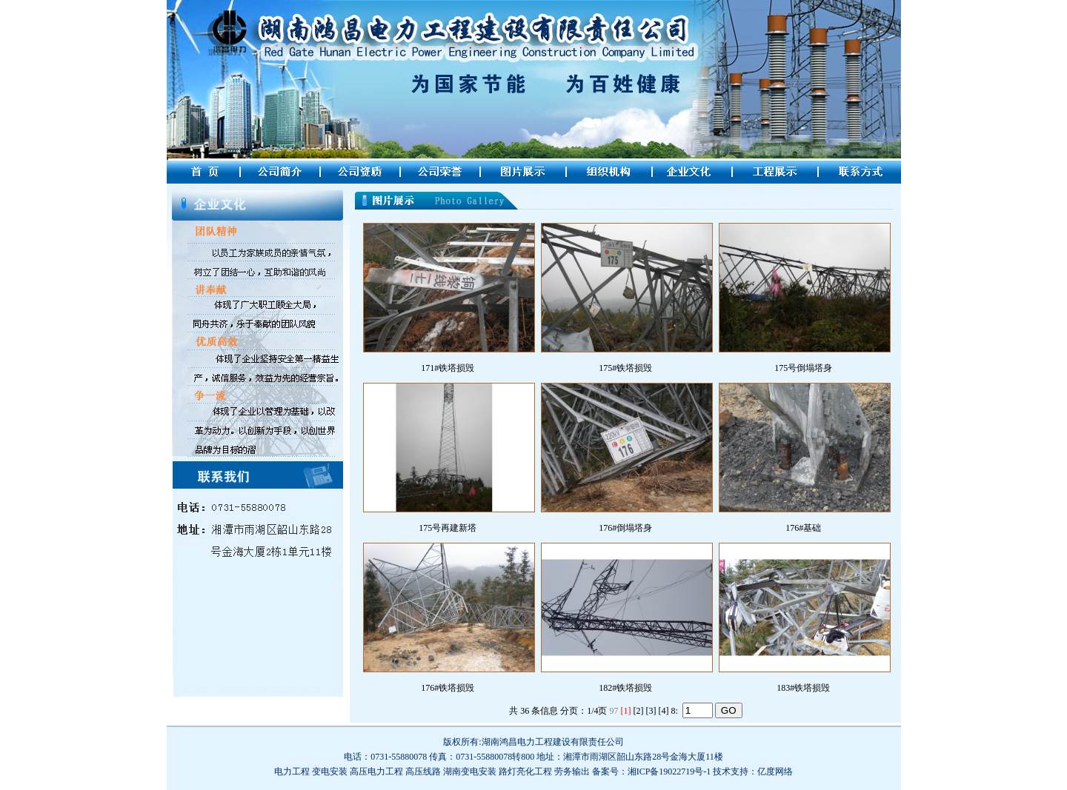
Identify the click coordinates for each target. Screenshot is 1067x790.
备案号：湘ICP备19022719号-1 (651, 771)
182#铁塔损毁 (625, 688)
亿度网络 (775, 771)
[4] (663, 711)
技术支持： (735, 771)
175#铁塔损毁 (625, 368)
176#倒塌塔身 (625, 528)
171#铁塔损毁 (447, 368)
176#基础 (803, 528)
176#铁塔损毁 (447, 688)
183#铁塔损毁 (803, 688)
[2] (638, 711)
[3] (650, 711)
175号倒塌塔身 (803, 368)
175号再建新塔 (447, 528)
